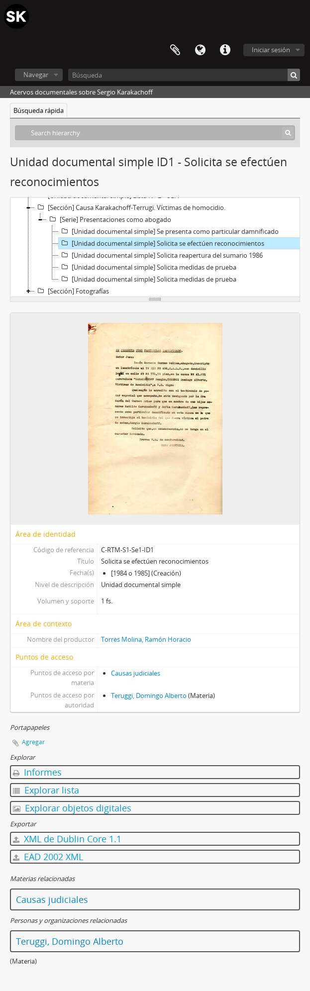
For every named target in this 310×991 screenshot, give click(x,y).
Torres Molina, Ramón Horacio (146, 639)
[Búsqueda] (184, 75)
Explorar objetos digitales (72, 808)
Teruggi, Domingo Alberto (149, 695)
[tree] (155, 247)
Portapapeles (175, 50)
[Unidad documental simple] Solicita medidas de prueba (147, 267)
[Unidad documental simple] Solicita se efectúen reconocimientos (161, 243)
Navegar (35, 74)
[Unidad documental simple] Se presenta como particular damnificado (169, 231)
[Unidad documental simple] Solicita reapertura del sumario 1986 (161, 255)
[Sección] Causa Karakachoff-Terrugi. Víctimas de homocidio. (130, 207)
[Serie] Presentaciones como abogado (109, 219)
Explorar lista (46, 790)
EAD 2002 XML (48, 857)
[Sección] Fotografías (72, 291)
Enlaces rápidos (224, 50)
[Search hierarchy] (155, 132)
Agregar (33, 742)
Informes (37, 772)
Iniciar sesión (271, 49)
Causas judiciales (135, 673)
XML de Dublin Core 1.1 (67, 839)
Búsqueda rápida (38, 110)
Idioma (200, 50)
